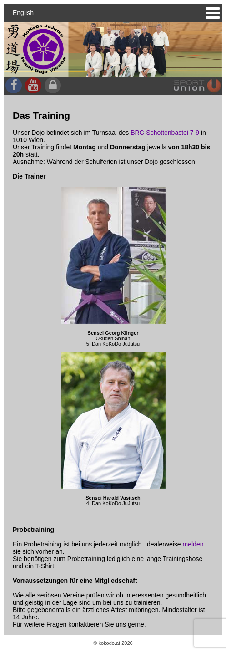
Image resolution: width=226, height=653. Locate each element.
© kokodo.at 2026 (112, 643)
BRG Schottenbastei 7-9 (165, 132)
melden (193, 544)
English (23, 12)
